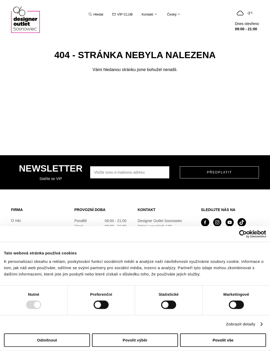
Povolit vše (223, 340)
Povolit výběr (135, 340)
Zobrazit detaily (240, 324)
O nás (16, 220)
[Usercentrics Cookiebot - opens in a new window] (243, 234)
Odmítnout (47, 340)
